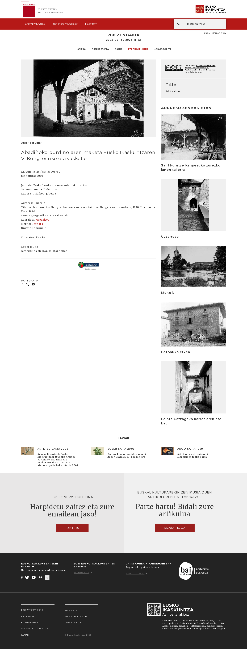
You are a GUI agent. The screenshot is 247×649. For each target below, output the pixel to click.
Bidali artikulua (174, 527)
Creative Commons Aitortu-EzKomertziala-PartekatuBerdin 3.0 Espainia (200, 68)
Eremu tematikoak (32, 610)
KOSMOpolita (162, 49)
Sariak (25, 635)
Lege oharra (71, 610)
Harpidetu (91, 24)
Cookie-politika (73, 622)
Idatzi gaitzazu (136, 574)
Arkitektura (173, 91)
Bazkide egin (83, 572)
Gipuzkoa (42, 219)
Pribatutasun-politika (76, 616)
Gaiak (118, 49)
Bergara (37, 223)
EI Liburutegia (29, 622)
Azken (35, 24)
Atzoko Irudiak (138, 49)
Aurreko (65, 24)
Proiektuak (28, 616)
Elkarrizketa (100, 49)
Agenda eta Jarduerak (34, 629)
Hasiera (81, 49)
